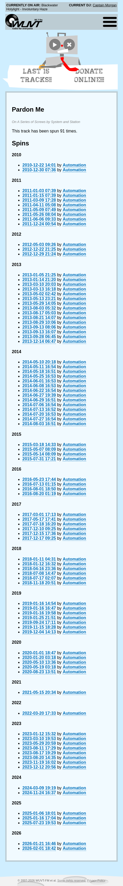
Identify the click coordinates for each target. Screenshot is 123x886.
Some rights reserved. (71, 880)
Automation (74, 165)
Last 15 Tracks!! (36, 75)
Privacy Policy (96, 880)
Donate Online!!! (89, 75)
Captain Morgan (105, 5)
